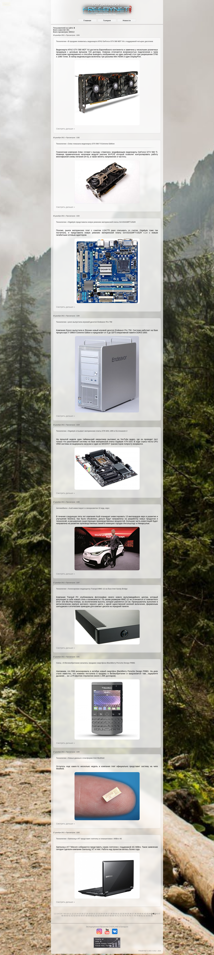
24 (102, 914)
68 (111, 916)
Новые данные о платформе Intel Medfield (86, 758)
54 (77, 916)
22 (97, 914)
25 (104, 914)
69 (113, 916)
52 (72, 916)
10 (68, 914)
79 (137, 916)
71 (118, 916)
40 (140, 914)
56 (82, 916)
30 (116, 914)
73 (123, 916)
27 (109, 914)
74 (125, 916)
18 (87, 914)
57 (84, 916)
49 (65, 916)
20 (92, 914)
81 (142, 916)
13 (75, 914)
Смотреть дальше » (65, 129)
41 (143, 914)
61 (94, 916)
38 (135, 914)
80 (140, 916)
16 (82, 914)
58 (87, 916)
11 (70, 914)
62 (96, 916)
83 (147, 916)
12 (73, 914)
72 (120, 916)
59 (89, 916)
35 (128, 914)
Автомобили (61, 508)
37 (133, 914)
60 (91, 916)
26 (106, 914)
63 (99, 916)
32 (121, 914)
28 (111, 914)
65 (103, 916)
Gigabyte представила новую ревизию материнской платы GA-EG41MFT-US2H (102, 222)
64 (101, 916)
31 (118, 914)
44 (150, 914)
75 (128, 916)
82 (144, 916)
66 (106, 916)
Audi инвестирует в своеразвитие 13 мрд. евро (89, 508)
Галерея (107, 20)
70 (115, 916)
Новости (127, 20)
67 (108, 916)
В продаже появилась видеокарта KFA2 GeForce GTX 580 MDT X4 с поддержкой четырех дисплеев (110, 41)
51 (70, 916)
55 (79, 916)
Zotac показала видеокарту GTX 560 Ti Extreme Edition (91, 144)
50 (67, 916)
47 (159, 914)
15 (80, 914)
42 (145, 914)
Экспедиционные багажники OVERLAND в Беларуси (107, 927)
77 (132, 916)
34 (126, 914)
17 (85, 914)
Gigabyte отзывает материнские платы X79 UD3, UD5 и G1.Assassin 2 (97, 431)
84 (149, 916)
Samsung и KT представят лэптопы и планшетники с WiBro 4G (95, 839)
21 (94, 914)
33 (123, 914)
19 (90, 914)
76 (130, 916)
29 (114, 914)
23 (99, 914)
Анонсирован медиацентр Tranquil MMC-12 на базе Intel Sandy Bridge (97, 589)
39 (138, 914)
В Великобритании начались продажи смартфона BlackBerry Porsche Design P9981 (99, 663)
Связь (58, 663)
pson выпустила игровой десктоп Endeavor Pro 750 (90, 322)
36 (131, 914)
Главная (87, 20)
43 (148, 914)
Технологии (61, 41)
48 (62, 916)
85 (152, 916)
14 (78, 914)
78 (135, 916)
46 (157, 914)
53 (75, 916)
